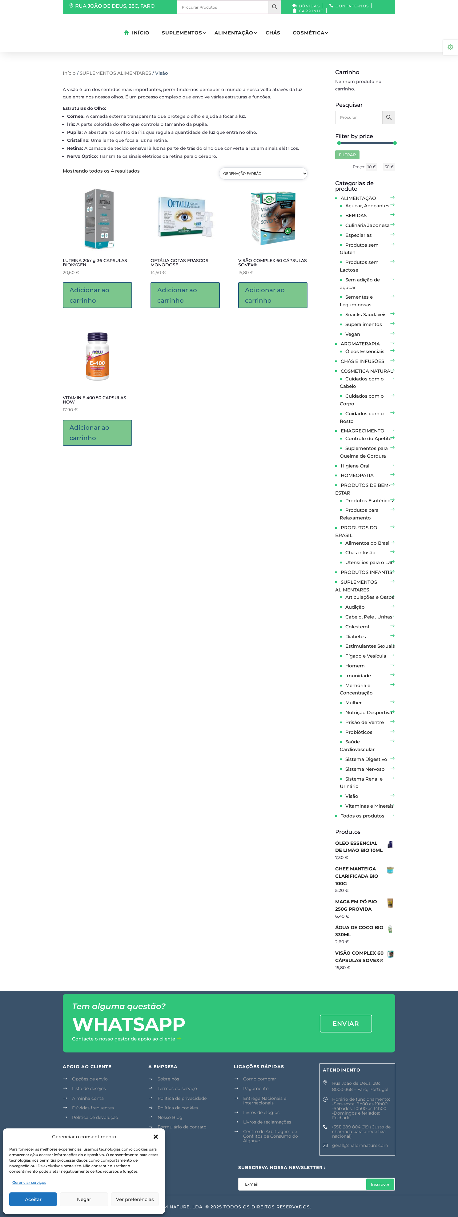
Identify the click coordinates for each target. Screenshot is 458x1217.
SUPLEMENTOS (182, 33)
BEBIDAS (356, 215)
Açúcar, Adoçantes (367, 206)
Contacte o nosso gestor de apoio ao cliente (123, 1039)
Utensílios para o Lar (369, 562)
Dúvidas (309, 6)
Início (141, 33)
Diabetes (355, 636)
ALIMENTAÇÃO (234, 33)
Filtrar (347, 154)
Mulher (353, 703)
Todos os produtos (362, 816)
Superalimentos (363, 324)
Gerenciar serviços (29, 1182)
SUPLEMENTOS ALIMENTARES (115, 73)
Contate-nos (352, 6)
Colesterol (357, 627)
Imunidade (358, 675)
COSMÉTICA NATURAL (367, 371)
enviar (346, 1023)
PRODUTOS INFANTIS (366, 572)
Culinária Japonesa (367, 225)
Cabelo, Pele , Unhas (368, 617)
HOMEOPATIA (357, 475)
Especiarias (358, 235)
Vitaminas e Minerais (369, 806)
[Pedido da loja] (263, 173)
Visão (351, 796)
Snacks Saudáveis (366, 314)
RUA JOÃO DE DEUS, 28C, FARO (115, 6)
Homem (355, 666)
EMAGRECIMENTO (362, 431)
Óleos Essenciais (364, 351)
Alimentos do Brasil (368, 543)
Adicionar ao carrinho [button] (89, 295)
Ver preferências (135, 1199)
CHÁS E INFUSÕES (362, 361)
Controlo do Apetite (368, 438)
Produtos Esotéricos (369, 500)
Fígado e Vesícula (365, 656)
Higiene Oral (355, 466)
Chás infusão (360, 552)
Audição (355, 607)
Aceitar (33, 1199)
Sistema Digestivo (366, 759)
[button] (156, 1137)
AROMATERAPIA (360, 344)
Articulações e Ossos (369, 597)
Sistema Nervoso (365, 769)
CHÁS (273, 33)
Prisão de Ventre (364, 722)
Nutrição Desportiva (368, 712)
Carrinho (311, 11)
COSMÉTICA (308, 33)
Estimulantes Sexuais (370, 646)
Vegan (352, 334)
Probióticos (358, 732)
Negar (84, 1199)
